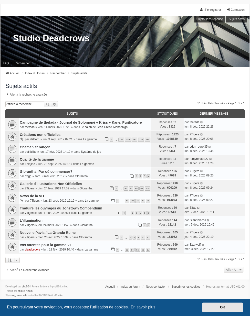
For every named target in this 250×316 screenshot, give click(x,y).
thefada (30, 127)
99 (141, 188)
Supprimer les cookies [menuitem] (185, 286)
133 (147, 139)
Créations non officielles (40, 135)
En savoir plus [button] (143, 307)
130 (128, 139)
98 (136, 188)
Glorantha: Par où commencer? (46, 172)
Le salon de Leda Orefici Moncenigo (104, 127)
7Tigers (194, 134)
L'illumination (31, 220)
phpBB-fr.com (25, 291)
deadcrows (32, 249)
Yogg (28, 176)
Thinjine (30, 164)
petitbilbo (31, 151)
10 (143, 237)
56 (143, 249)
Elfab (193, 207)
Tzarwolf (195, 244)
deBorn (35, 139)
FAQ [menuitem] (6, 63)
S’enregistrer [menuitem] (210, 9)
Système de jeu (91, 151)
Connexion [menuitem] (235, 9)
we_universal (18, 295)
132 (141, 139)
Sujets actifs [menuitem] (237, 19)
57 (148, 249)
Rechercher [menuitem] (22, 63)
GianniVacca (198, 220)
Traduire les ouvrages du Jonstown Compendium (61, 208)
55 (137, 249)
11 (148, 237)
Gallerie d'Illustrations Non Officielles (51, 184)
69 (127, 200)
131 (134, 139)
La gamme (90, 139)
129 (121, 139)
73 (148, 200)
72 (143, 200)
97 (131, 188)
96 (126, 188)
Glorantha (81, 176)
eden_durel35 (199, 146)
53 (127, 249)
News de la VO (32, 196)
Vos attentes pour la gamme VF (46, 245)
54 (132, 249)
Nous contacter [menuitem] (156, 286)
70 (132, 200)
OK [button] (222, 307)
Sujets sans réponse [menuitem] (210, 19)
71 (137, 200)
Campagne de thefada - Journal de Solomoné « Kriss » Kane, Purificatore (81, 122)
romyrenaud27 (199, 159)
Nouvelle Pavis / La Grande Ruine (48, 233)
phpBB (25, 286)
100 (147, 188)
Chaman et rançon (35, 147)
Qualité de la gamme (37, 159)
